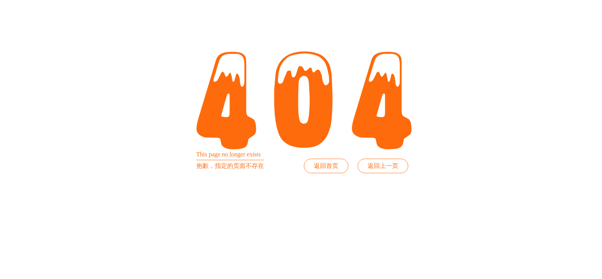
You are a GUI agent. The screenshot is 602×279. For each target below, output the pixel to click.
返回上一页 (383, 165)
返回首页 (326, 165)
